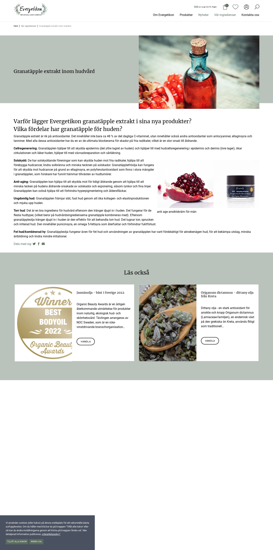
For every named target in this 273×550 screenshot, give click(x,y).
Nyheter (203, 15)
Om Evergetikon (163, 15)
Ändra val (36, 541)
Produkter (186, 15)
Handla (86, 341)
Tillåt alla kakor (17, 541)
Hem (16, 26)
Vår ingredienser (225, 15)
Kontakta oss (250, 15)
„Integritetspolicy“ (51, 534)
